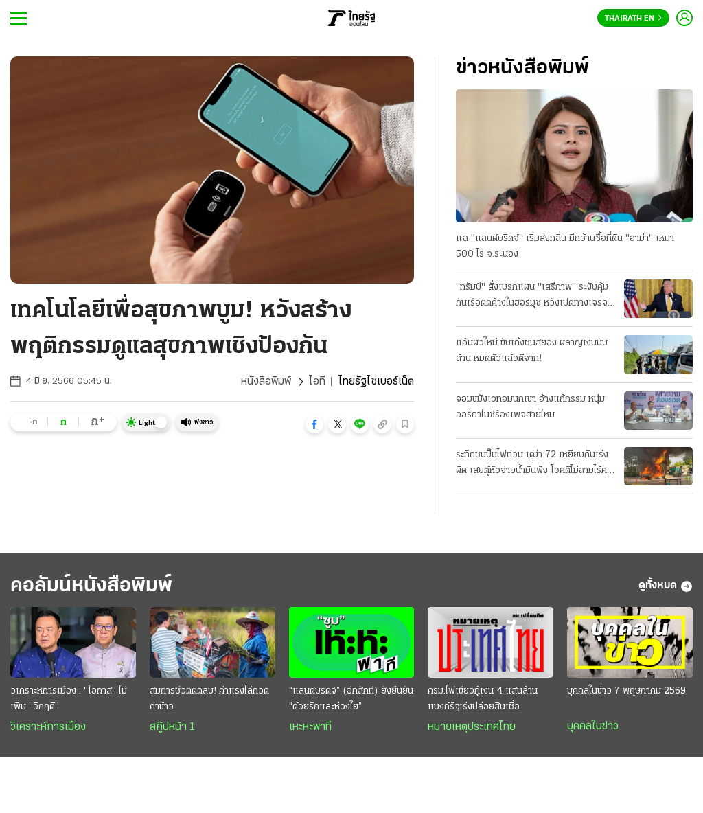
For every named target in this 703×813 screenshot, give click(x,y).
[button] (314, 424)
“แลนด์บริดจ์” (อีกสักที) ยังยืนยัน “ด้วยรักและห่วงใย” (351, 699)
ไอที (317, 381)
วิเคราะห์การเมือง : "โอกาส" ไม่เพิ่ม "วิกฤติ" (68, 699)
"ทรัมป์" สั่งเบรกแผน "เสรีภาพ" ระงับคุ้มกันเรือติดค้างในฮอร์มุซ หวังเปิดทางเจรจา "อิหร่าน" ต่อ (534, 296)
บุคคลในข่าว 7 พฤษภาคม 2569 (626, 691)
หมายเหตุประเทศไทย (472, 727)
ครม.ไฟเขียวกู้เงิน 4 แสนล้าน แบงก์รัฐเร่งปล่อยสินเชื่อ (483, 699)
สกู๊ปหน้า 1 (172, 727)
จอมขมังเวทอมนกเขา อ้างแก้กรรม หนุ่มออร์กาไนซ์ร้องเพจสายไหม (530, 407)
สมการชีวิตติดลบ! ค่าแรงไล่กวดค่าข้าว (209, 699)
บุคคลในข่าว (593, 726)
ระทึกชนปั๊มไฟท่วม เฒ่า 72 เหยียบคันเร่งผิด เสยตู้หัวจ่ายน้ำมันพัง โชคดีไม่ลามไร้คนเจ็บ (534, 464)
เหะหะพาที (310, 727)
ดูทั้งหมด (665, 586)
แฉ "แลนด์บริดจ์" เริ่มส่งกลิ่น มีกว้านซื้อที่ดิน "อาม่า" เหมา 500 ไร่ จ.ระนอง (565, 246)
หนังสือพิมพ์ (266, 381)
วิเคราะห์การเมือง (48, 727)
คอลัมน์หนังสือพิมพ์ (91, 586)
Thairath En (633, 18)
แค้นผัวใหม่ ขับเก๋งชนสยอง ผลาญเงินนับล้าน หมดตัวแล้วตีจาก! (532, 351)
